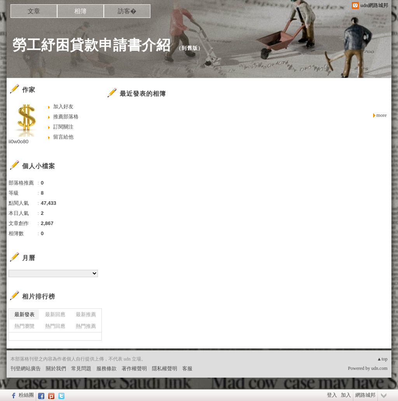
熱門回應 (55, 326)
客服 (187, 368)
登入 (332, 395)
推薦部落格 (66, 117)
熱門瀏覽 (24, 326)
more (381, 115)
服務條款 (106, 368)
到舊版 (190, 48)
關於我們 (56, 368)
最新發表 (24, 314)
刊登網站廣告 (25, 368)
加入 (346, 395)
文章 (34, 11)
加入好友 (63, 106)
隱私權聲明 (164, 368)
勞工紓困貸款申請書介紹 (91, 45)
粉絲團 (26, 395)
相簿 (80, 11)
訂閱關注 (63, 127)
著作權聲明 (134, 368)
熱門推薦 (86, 326)
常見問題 (81, 368)
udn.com (379, 368)
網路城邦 (365, 395)
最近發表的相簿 (143, 93)
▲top (382, 359)
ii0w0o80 (18, 141)
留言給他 (63, 137)
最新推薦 (86, 314)
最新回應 (55, 314)
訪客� (127, 11)
